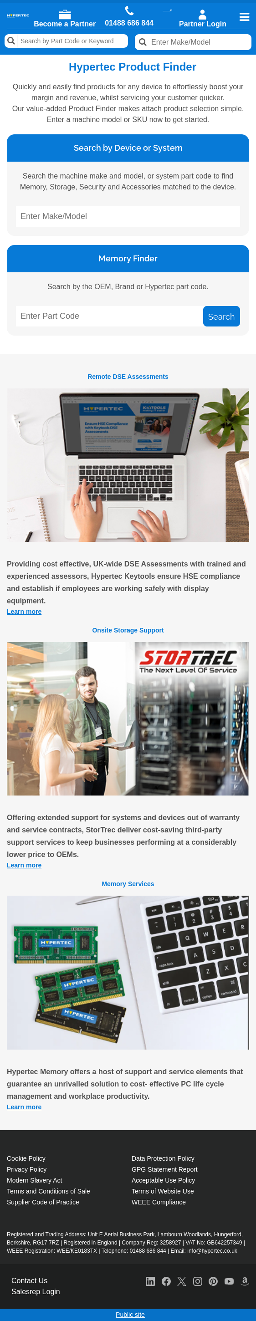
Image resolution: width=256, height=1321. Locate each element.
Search (11, 41)
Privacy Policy (26, 1169)
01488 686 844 (129, 23)
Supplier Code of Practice (43, 1202)
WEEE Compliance (159, 1202)
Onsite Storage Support (128, 630)
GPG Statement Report (165, 1169)
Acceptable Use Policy (163, 1180)
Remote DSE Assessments (128, 376)
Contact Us (29, 1281)
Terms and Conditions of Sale (48, 1191)
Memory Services (128, 883)
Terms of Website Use (163, 1191)
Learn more (24, 611)
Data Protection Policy (163, 1158)
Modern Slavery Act (34, 1180)
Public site (130, 1314)
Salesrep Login (35, 1291)
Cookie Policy (26, 1158)
